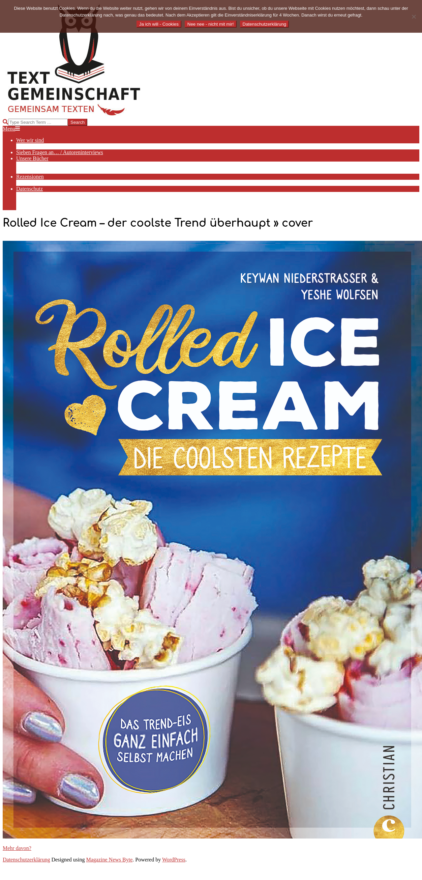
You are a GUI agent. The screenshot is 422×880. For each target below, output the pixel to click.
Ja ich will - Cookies (159, 24)
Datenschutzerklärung (26, 859)
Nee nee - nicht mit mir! (210, 24)
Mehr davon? (17, 848)
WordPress (173, 859)
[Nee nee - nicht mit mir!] (413, 16)
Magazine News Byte (109, 859)
